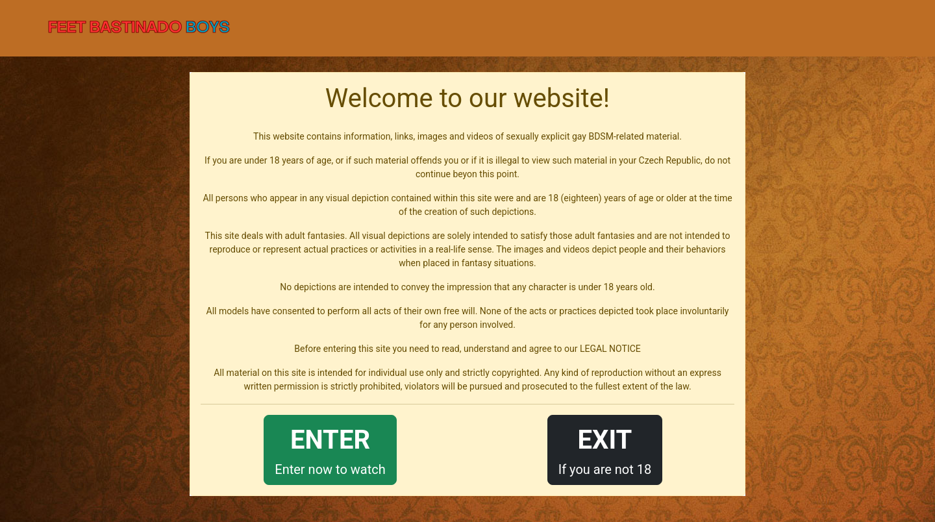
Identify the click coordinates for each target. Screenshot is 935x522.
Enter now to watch (330, 449)
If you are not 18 (605, 449)
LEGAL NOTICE (610, 348)
